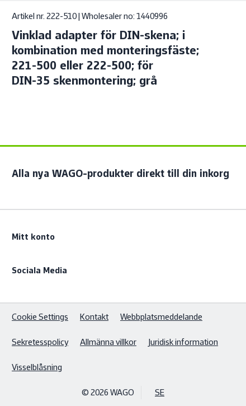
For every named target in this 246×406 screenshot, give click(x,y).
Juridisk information (183, 342)
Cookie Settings (40, 316)
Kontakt (94, 316)
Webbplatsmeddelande (161, 316)
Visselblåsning (37, 367)
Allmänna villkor (108, 342)
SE (159, 392)
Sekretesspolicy (40, 342)
